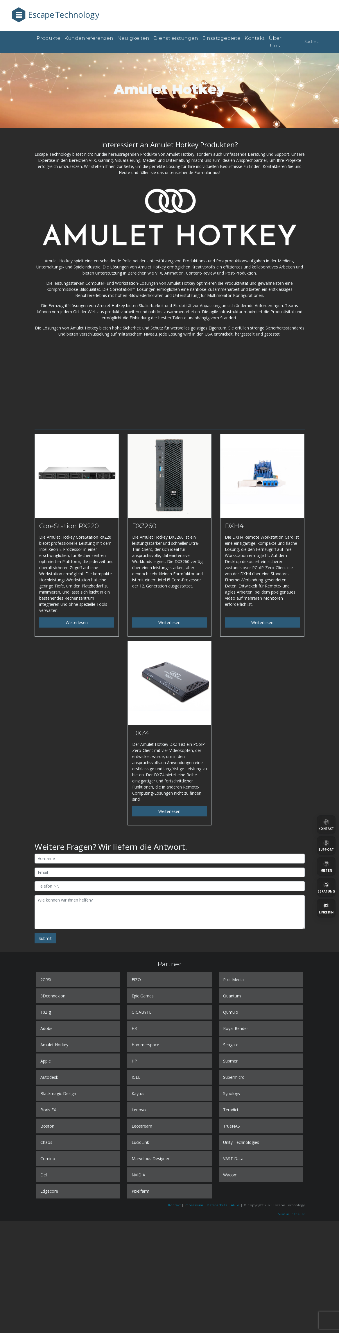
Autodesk (49, 1077)
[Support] (326, 845)
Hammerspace (145, 1044)
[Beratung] (326, 887)
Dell (44, 1175)
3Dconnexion (52, 996)
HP (134, 1061)
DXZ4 (140, 733)
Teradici (230, 1109)
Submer (230, 1061)
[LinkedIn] (326, 908)
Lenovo (139, 1109)
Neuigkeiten (133, 38)
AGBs (235, 1205)
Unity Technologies (241, 1142)
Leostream (142, 1126)
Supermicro (234, 1077)
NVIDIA (138, 1175)
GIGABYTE (141, 1012)
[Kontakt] (326, 824)
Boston (47, 1126)
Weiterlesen (77, 622)
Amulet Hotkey (54, 1044)
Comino (47, 1158)
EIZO (136, 979)
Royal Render (235, 1028)
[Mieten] (326, 866)
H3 (134, 1028)
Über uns (275, 42)
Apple (45, 1061)
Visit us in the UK (291, 1214)
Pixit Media (233, 979)
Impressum (193, 1205)
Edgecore (49, 1191)
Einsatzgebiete (221, 38)
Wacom (230, 1175)
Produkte (48, 38)
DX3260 (144, 526)
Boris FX (48, 1109)
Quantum (232, 996)
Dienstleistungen (175, 38)
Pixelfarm (140, 1191)
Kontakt (255, 38)
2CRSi (45, 979)
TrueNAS (231, 1126)
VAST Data (233, 1158)
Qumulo (230, 1012)
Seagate (230, 1044)
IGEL (136, 1077)
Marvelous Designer (150, 1158)
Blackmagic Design (58, 1093)
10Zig (45, 1012)
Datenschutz (217, 1205)
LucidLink (140, 1142)
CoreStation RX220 (69, 526)
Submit (45, 938)
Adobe (46, 1028)
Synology (231, 1093)
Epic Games (143, 996)
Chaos (46, 1142)
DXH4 (234, 526)
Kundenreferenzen (88, 38)
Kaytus (138, 1093)
